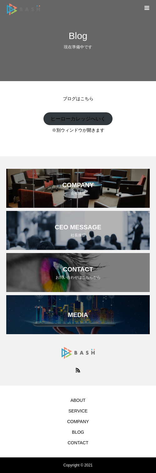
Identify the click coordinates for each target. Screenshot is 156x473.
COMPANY (78, 421)
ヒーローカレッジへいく (78, 118)
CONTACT (78, 442)
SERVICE (78, 410)
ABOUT (77, 400)
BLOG (78, 432)
